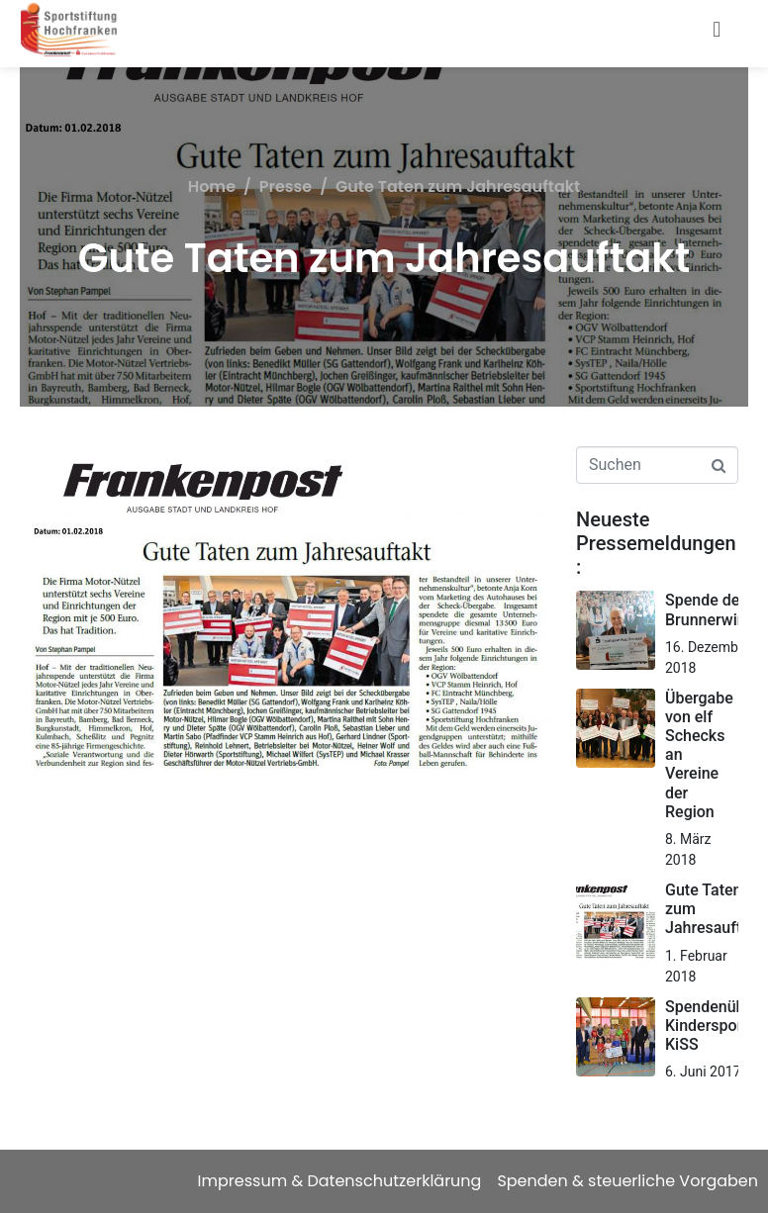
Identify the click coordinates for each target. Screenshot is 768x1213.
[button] (717, 30)
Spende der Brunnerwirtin (713, 609)
